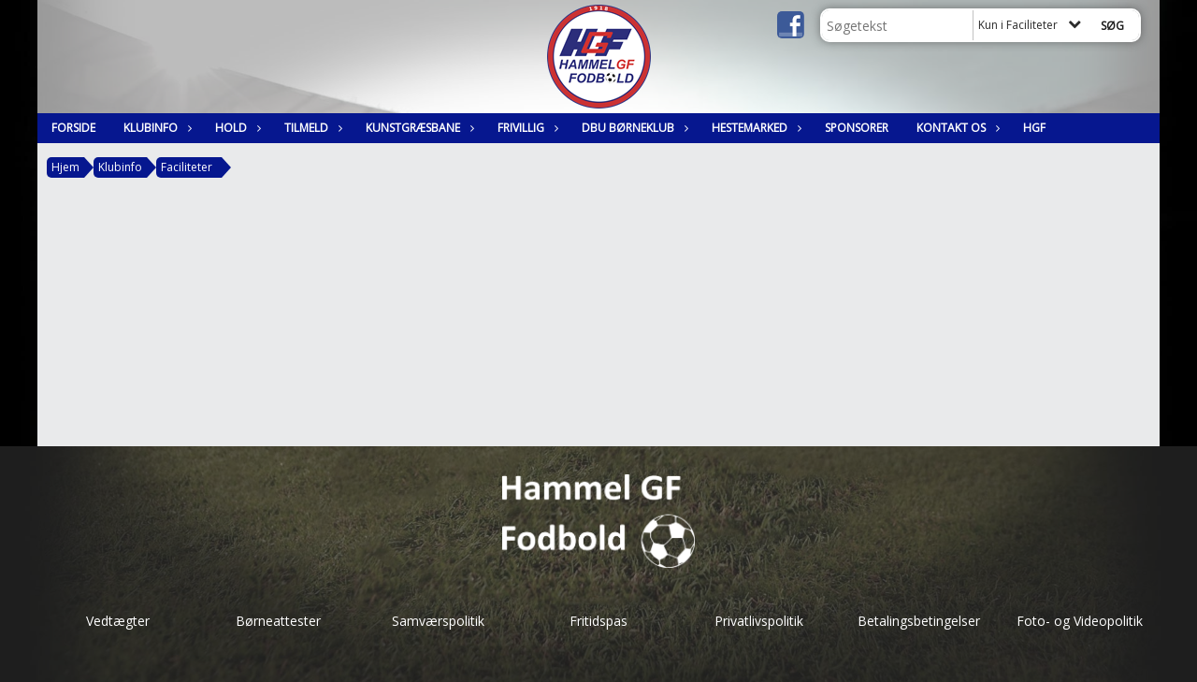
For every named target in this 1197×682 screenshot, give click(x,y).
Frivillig (526, 128)
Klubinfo (155, 128)
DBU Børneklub (633, 128)
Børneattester (278, 621)
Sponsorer (856, 128)
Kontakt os (955, 128)
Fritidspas (598, 621)
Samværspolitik (438, 621)
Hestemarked (754, 128)
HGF (1034, 128)
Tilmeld (311, 128)
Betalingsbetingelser (919, 621)
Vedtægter (118, 621)
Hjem (65, 167)
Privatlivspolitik (758, 621)
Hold (235, 128)
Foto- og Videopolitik (1080, 621)
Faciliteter (186, 167)
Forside (73, 128)
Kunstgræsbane (417, 128)
